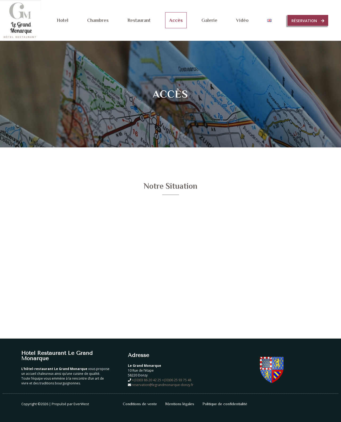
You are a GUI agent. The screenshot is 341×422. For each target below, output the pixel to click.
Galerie (209, 20)
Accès (176, 20)
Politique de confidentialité (224, 403)
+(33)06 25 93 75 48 (177, 380)
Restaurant (139, 20)
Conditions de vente (140, 403)
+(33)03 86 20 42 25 (147, 380)
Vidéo (242, 20)
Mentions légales (179, 403)
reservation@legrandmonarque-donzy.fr (162, 385)
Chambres (98, 20)
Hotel (62, 20)
